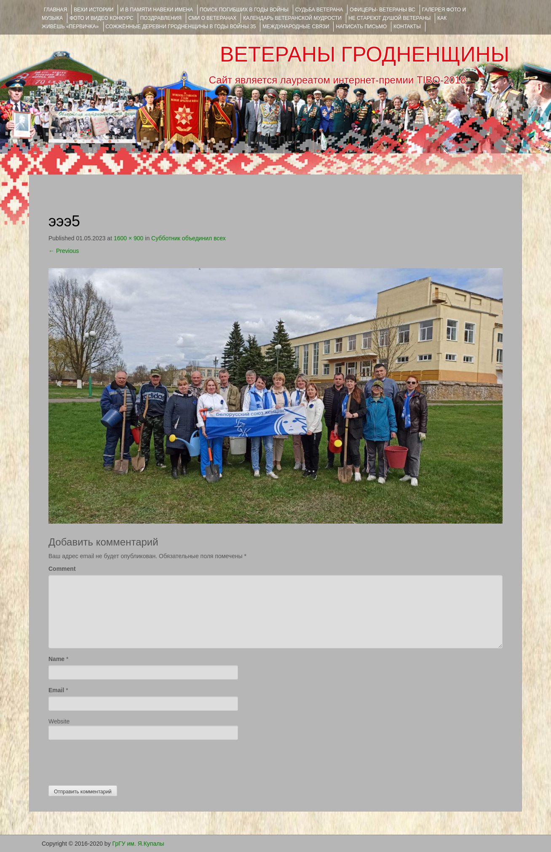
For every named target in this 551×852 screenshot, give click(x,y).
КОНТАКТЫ (407, 27)
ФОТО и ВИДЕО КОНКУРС (101, 18)
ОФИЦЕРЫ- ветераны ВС (382, 10)
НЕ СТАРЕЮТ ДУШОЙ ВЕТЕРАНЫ (389, 18)
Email (56, 690)
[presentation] (112, 760)
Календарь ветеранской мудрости (292, 18)
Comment (62, 568)
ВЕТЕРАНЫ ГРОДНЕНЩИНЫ (364, 54)
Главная (55, 10)
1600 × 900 (128, 238)
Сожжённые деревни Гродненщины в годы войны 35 (181, 27)
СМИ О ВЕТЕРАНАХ (212, 18)
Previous (63, 250)
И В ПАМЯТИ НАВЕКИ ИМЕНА (156, 10)
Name (56, 659)
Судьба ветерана (319, 10)
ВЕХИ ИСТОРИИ (93, 10)
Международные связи (295, 27)
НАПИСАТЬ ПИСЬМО (361, 27)
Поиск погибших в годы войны (244, 10)
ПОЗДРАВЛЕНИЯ (161, 18)
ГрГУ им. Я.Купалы (138, 843)
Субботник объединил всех (188, 238)
